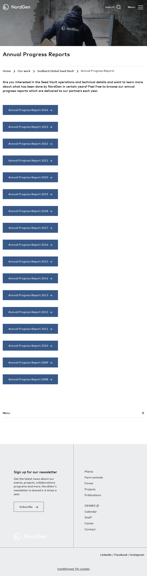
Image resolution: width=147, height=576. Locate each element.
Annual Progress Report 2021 (28, 160)
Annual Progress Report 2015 (28, 261)
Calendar (91, 511)
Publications (93, 495)
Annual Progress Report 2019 (28, 194)
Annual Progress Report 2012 (28, 312)
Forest (89, 483)
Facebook (120, 554)
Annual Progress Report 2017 (28, 228)
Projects (90, 489)
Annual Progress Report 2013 (28, 295)
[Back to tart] (16, 7)
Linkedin (106, 554)
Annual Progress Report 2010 (28, 345)
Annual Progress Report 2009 (28, 362)
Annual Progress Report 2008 (28, 379)
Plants (89, 471)
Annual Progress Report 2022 (28, 143)
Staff (88, 517)
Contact (90, 529)
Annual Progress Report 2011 (28, 329)
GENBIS (90, 505)
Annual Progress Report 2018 (28, 211)
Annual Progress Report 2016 (28, 244)
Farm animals (94, 477)
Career (89, 523)
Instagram (137, 554)
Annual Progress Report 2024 (28, 110)
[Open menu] (135, 7)
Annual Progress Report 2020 (28, 177)
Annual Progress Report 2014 (28, 278)
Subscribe (26, 506)
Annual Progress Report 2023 (28, 126)
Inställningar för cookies (73, 569)
